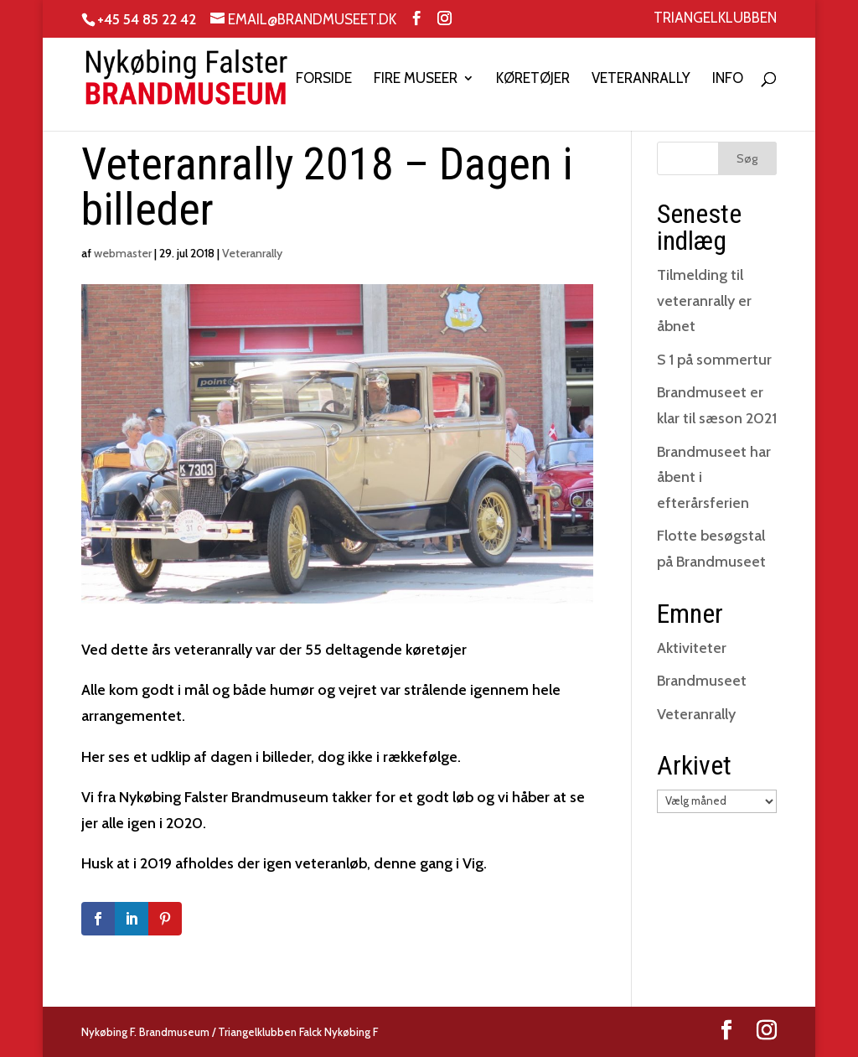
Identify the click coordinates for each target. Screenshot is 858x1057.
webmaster (123, 253)
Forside (324, 79)
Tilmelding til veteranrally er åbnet (704, 300)
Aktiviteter (691, 648)
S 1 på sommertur (714, 359)
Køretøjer (533, 79)
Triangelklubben (715, 18)
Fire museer (415, 79)
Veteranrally (641, 79)
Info (727, 79)
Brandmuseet (702, 680)
